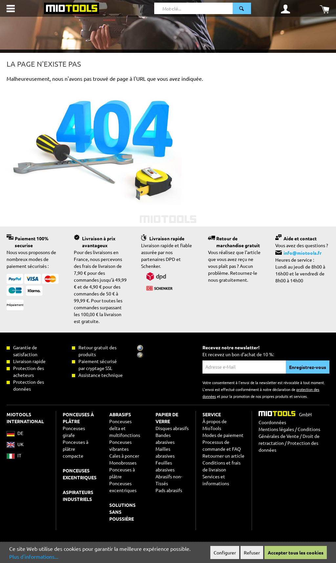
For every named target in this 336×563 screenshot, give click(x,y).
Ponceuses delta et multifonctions (124, 428)
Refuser (252, 552)
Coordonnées (272, 422)
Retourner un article (223, 456)
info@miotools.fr (303, 253)
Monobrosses (122, 463)
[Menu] (11, 8)
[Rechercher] (242, 8)
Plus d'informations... (33, 556)
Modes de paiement (222, 435)
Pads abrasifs (169, 490)
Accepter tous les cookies (296, 552)
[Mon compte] (285, 8)
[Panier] (324, 8)
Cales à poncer (124, 456)
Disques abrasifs (172, 428)
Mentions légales (276, 429)
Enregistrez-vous (307, 367)
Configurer (225, 552)
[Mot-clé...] (193, 8)
